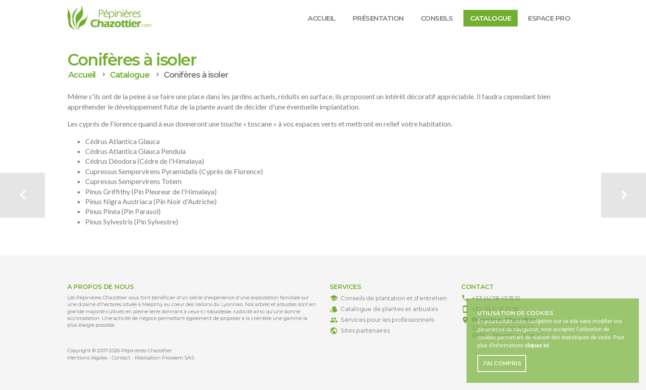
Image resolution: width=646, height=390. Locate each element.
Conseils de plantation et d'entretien (393, 298)
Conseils (437, 18)
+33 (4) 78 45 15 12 (496, 298)
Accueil (322, 18)
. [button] (537, 345)
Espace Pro (549, 18)
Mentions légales (87, 358)
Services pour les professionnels (387, 319)
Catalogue (490, 18)
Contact (121, 358)
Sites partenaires (365, 330)
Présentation (378, 18)
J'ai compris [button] (502, 363)
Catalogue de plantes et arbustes (389, 308)
